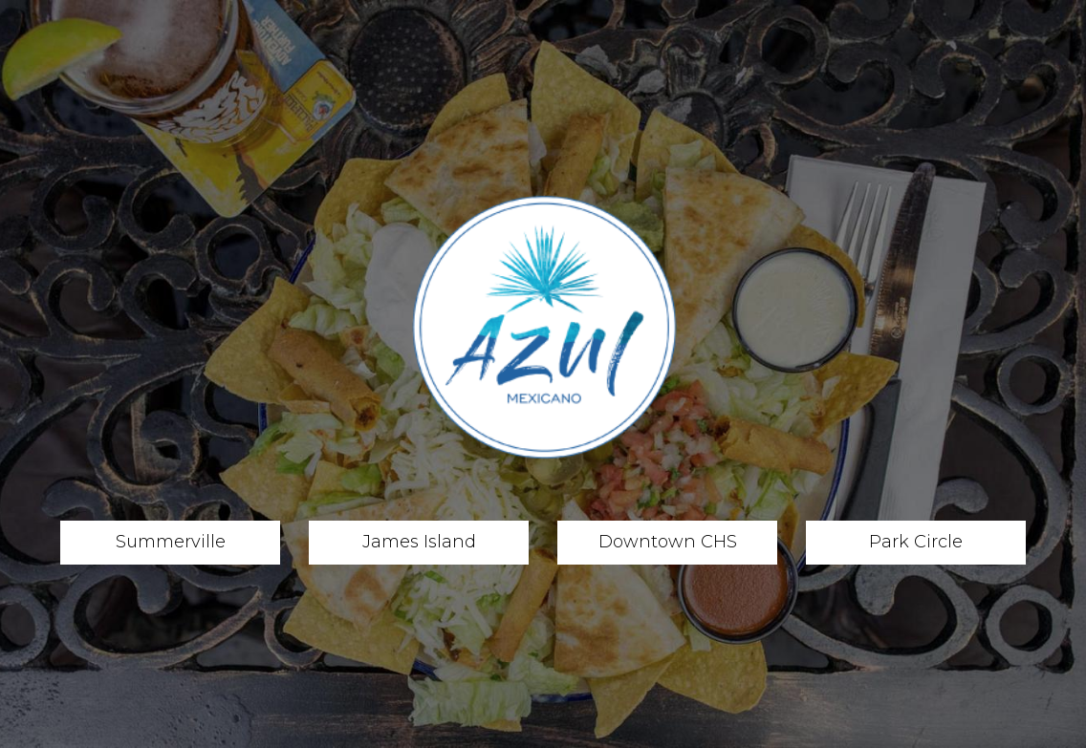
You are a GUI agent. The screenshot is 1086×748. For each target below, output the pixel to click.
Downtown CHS (647, 541)
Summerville (143, 541)
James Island (392, 541)
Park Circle (884, 541)
